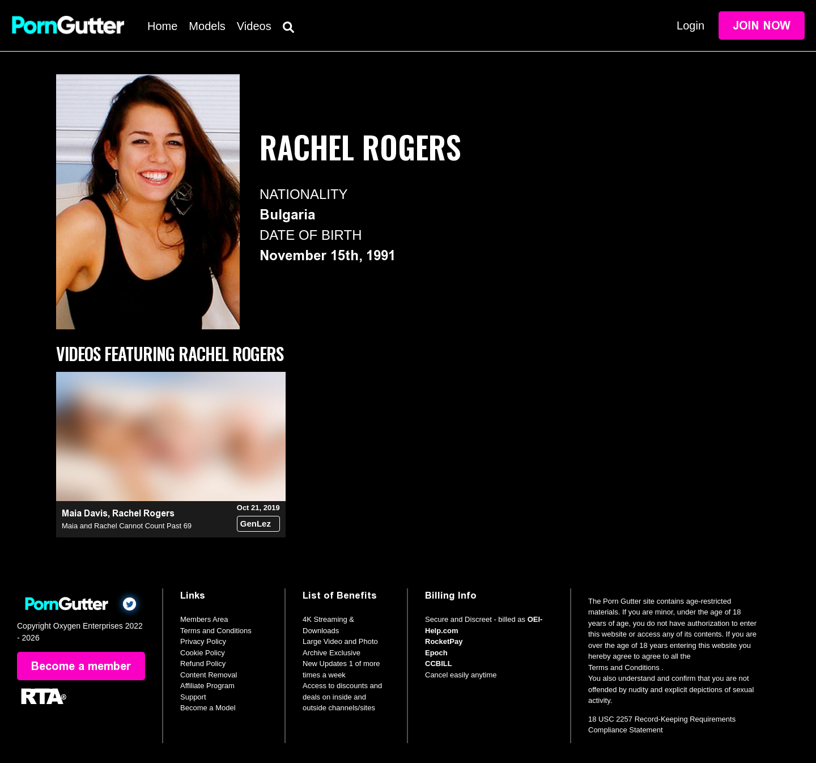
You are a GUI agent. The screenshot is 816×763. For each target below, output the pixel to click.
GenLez (255, 523)
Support (193, 697)
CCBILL (438, 663)
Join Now (761, 25)
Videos (254, 26)
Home (162, 26)
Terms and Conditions (216, 630)
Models (207, 26)
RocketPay (443, 641)
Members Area (204, 619)
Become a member (81, 666)
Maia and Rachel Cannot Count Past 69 (127, 526)
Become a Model (208, 707)
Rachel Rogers (143, 513)
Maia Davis (85, 513)
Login (690, 25)
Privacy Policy (203, 641)
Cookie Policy (202, 652)
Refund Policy (203, 663)
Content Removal (208, 675)
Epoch (436, 652)
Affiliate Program (207, 685)
